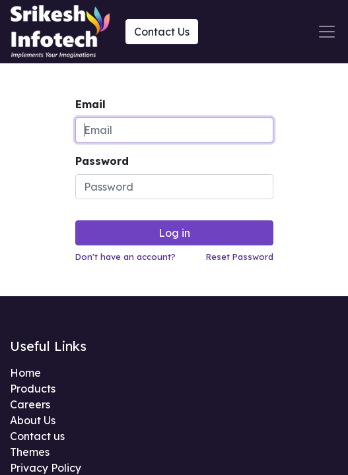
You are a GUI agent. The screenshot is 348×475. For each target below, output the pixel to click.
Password (102, 161)
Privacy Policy (45, 467)
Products (32, 388)
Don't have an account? (125, 256)
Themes (30, 452)
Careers (30, 404)
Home (25, 372)
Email (90, 104)
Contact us (37, 436)
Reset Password (239, 256)
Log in (174, 232)
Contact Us (162, 31)
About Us (32, 420)
